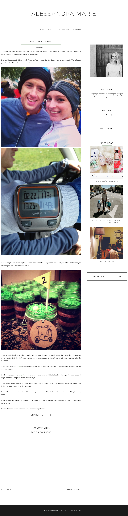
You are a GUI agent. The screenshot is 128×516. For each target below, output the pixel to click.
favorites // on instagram (107, 181)
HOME (41, 29)
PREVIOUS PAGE (74, 489)
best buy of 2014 (107, 261)
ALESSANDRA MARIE (64, 13)
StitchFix (18, 366)
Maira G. (80, 510)
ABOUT (51, 29)
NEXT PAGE (6, 489)
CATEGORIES (64, 29)
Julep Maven (23, 375)
